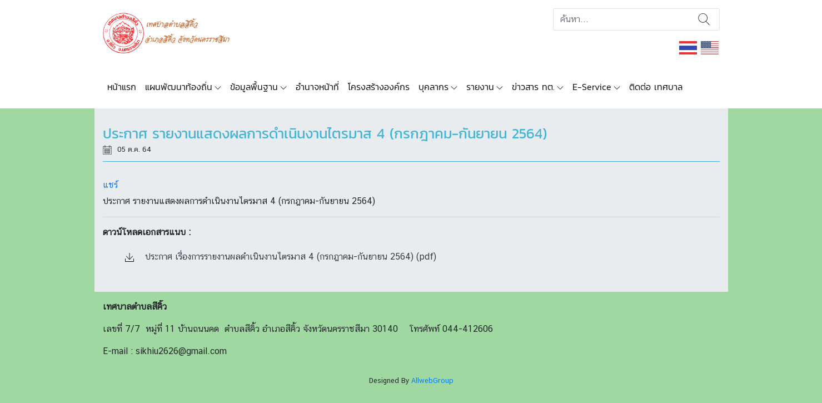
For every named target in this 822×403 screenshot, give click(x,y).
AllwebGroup (432, 380)
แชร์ (110, 185)
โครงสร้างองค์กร (379, 86)
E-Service (591, 86)
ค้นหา (704, 19)
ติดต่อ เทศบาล (655, 86)
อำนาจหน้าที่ (317, 86)
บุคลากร (434, 86)
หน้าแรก (121, 86)
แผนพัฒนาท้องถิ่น (178, 86)
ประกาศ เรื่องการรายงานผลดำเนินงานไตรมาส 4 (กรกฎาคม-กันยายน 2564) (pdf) (280, 256)
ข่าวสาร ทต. (533, 86)
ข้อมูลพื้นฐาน (254, 86)
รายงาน (480, 86)
